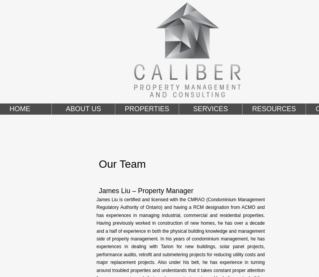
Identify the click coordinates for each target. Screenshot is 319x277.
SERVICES (210, 109)
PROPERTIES (147, 109)
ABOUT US (83, 109)
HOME (20, 109)
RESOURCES (274, 109)
